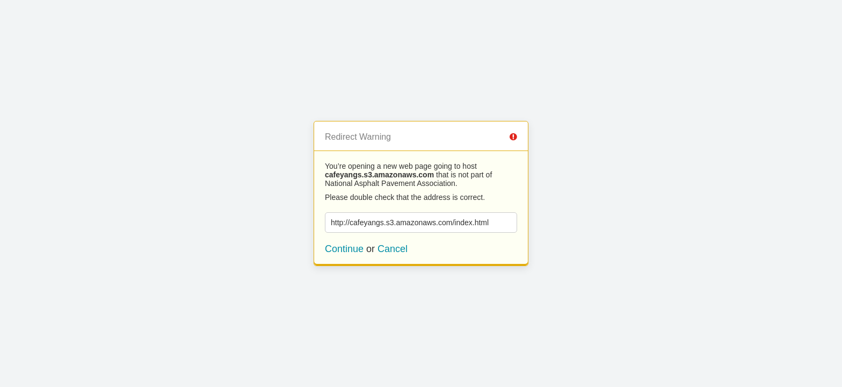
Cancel (393, 248)
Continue (344, 248)
